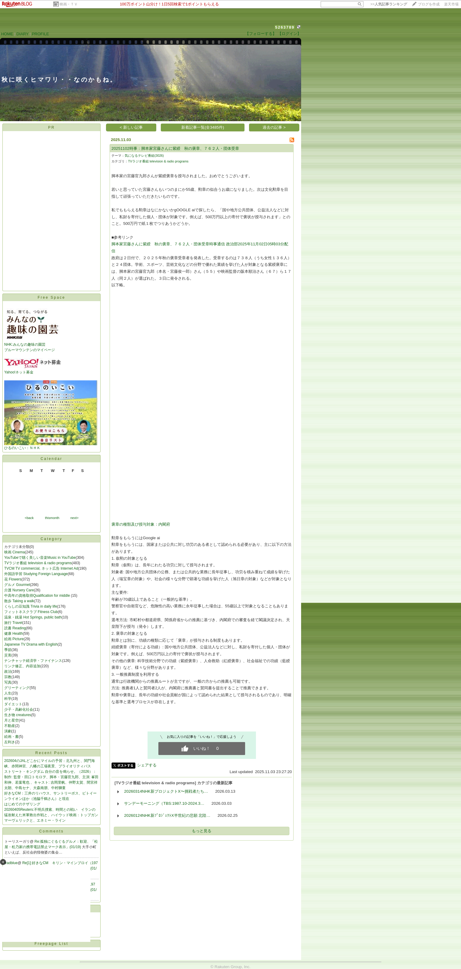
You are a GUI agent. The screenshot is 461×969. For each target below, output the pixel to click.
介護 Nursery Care (19, 590)
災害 (7, 655)
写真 (7, 682)
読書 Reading (15, 628)
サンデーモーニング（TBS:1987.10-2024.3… (164, 803)
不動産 (9, 726)
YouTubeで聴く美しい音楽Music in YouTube (40, 557)
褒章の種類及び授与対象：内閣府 (140, 524)
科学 (7, 699)
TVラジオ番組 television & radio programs (38, 563)
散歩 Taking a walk (19, 601)
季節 (7, 650)
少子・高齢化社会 (18, 709)
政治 (7, 671)
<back (29, 518)
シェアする (147, 765)
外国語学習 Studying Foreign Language (36, 574)
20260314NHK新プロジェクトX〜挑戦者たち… (166, 791)
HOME (7, 34)
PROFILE (40, 34)
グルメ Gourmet (17, 585)
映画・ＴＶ (69, 4)
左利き (9, 742)
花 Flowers (12, 579)
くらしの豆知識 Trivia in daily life (30, 606)
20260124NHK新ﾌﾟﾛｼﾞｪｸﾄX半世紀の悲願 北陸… (167, 815)
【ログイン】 (289, 33)
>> (388, 4)
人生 (7, 693)
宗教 (7, 677)
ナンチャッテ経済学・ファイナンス (33, 661)
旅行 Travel (13, 623)
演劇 (7, 731)
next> (74, 518)
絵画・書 (11, 737)
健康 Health (13, 633)
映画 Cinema (14, 552)
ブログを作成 (429, 4)
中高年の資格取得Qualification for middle (37, 595)
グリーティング (17, 688)
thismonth (52, 518)
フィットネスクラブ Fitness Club (31, 612)
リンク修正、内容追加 (22, 666)
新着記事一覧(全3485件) (202, 127)
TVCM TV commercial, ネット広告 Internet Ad (41, 568)
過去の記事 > (274, 127)
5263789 (285, 27)
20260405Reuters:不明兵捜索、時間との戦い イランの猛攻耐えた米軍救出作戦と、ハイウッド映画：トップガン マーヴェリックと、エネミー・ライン (51, 815)
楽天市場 (451, 4)
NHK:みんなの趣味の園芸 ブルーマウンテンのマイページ (32, 345)
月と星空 (11, 720)
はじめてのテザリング (22, 804)
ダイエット (13, 704)
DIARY (23, 34)
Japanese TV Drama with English (31, 644)
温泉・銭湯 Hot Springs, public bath (33, 617)
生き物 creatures (17, 715)
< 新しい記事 (131, 127)
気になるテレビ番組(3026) (144, 155)
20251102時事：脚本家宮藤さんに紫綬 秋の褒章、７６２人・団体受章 (175, 148)
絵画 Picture (14, 639)
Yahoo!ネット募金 (32, 370)
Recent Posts (51, 753)
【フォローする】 (260, 33)
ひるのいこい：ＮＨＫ (51, 446)
